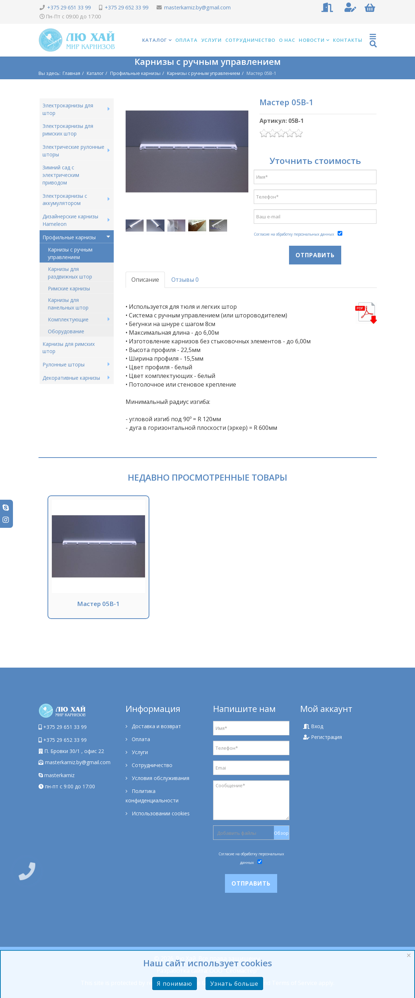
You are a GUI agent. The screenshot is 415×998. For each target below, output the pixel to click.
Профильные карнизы (135, 73)
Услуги (211, 40)
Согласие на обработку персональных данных (294, 234)
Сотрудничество (250, 40)
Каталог (154, 40)
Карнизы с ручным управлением (203, 73)
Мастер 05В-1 (98, 604)
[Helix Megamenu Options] (373, 40)
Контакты (347, 40)
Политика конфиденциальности (152, 796)
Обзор (281, 833)
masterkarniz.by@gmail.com (197, 7)
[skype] (6, 507)
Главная (71, 73)
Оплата (186, 40)
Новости (312, 40)
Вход (313, 726)
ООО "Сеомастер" (234, 971)
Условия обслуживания (159, 778)
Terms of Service (294, 983)
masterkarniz (57, 775)
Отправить (315, 255)
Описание (145, 280)
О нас (287, 40)
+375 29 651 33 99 (69, 7)
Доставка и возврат (155, 726)
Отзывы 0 (185, 280)
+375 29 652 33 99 (126, 7)
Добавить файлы (236, 833)
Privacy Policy (241, 983)
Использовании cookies (160, 813)
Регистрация (322, 737)
